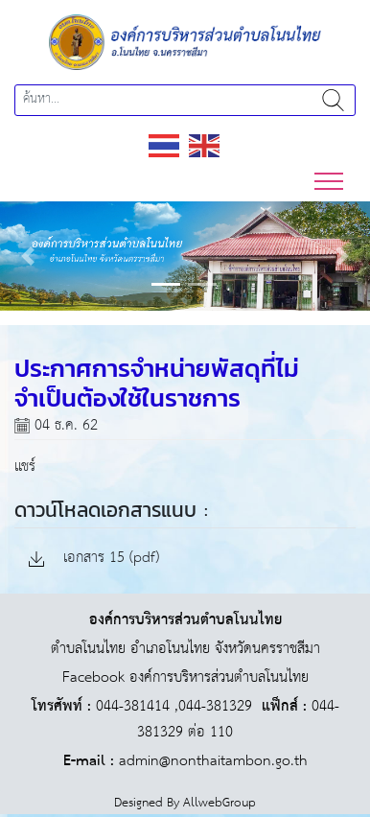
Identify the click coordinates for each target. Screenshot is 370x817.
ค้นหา (333, 100)
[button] (28, 256)
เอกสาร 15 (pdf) (94, 559)
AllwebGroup (219, 803)
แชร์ (24, 466)
